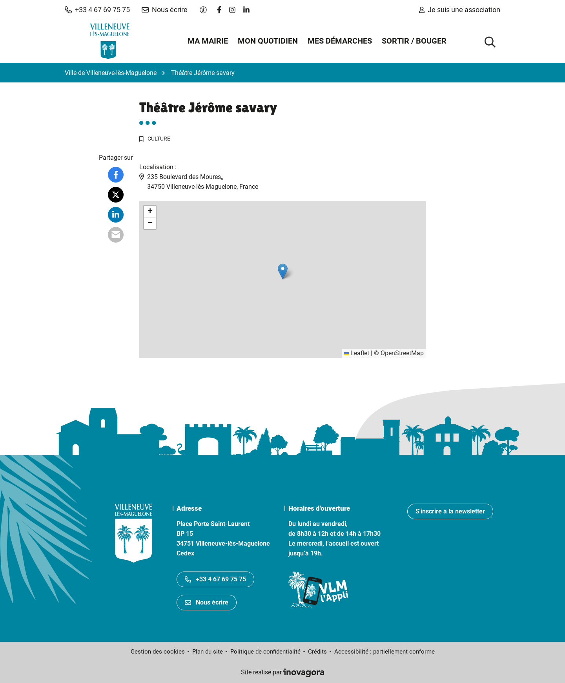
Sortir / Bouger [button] (414, 41)
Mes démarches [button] (340, 41)
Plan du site (207, 651)
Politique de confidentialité (265, 651)
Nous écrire (206, 602)
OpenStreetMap (402, 353)
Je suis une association (459, 9)
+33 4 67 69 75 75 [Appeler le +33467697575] (215, 579)
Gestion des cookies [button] (158, 651)
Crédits (317, 651)
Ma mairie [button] (208, 41)
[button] (97, 10)
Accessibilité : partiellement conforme (384, 651)
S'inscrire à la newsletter (450, 511)
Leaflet (356, 353)
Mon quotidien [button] (268, 41)
